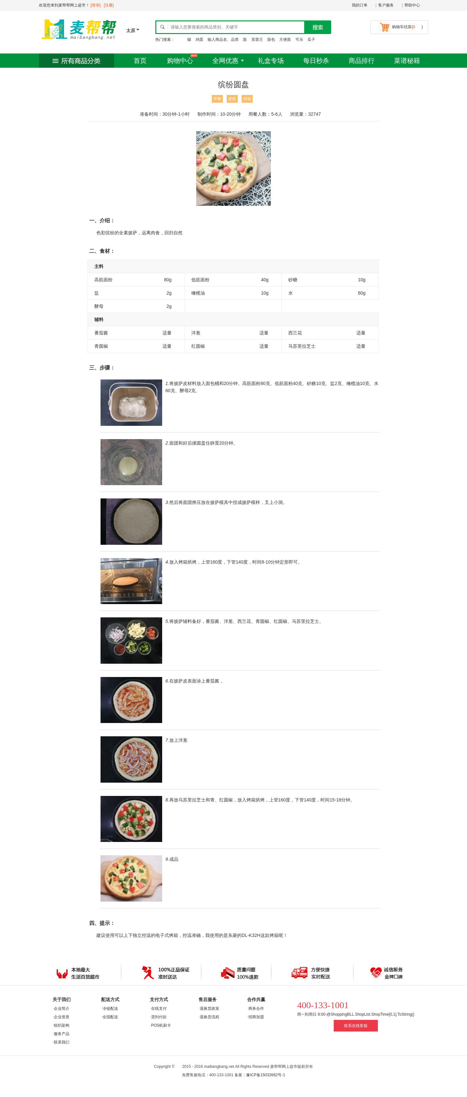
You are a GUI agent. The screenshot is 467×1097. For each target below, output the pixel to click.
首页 (140, 60)
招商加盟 (256, 1017)
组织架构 (61, 1025)
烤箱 (247, 99)
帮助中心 (412, 5)
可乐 (299, 39)
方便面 (285, 39)
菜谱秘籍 (407, 60)
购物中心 (180, 60)
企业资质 (61, 1017)
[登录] (95, 5)
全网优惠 (225, 60)
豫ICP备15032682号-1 (265, 1075)
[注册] (109, 5)
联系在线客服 (355, 1025)
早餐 (217, 99)
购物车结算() (407, 27)
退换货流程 (209, 1017)
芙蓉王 (257, 39)
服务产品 (61, 1034)
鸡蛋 (199, 39)
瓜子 (311, 39)
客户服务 (386, 5)
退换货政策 (209, 1008)
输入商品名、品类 (223, 39)
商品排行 (362, 60)
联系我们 (61, 1042)
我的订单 (359, 5)
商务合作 (256, 1008)
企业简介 (61, 1008)
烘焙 (232, 99)
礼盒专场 (271, 60)
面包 (271, 39)
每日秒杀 (316, 60)
